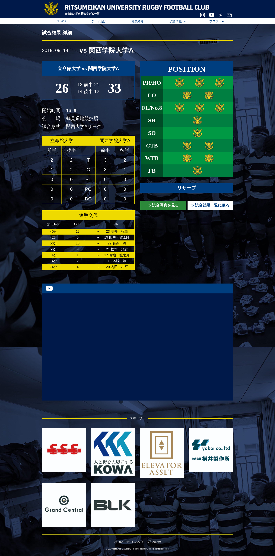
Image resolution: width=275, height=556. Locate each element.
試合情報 (176, 21)
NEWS (61, 21)
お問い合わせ (153, 541)
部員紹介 (137, 21)
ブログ (213, 21)
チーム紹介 (99, 21)
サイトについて (135, 541)
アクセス (119, 541)
